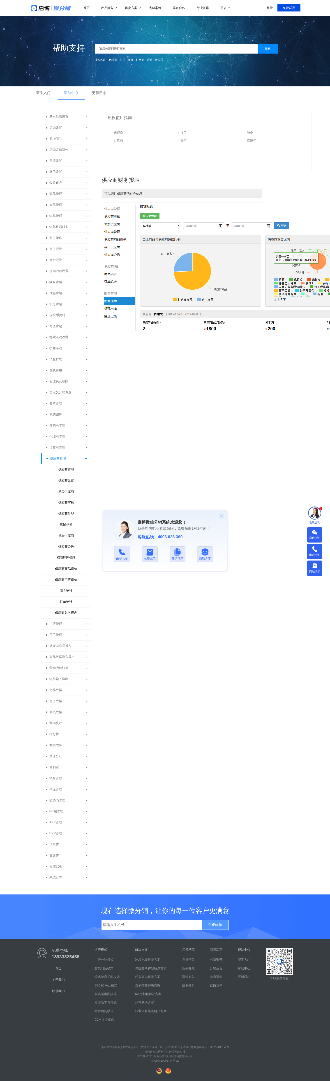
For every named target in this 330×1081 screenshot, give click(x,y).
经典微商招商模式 (107, 977)
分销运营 (216, 968)
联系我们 (58, 991)
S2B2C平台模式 (106, 985)
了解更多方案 (279, 978)
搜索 (268, 48)
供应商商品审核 (66, 568)
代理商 (113, 59)
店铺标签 (66, 524)
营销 (149, 59)
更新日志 (99, 93)
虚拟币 (159, 59)
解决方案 (131, 8)
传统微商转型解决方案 (151, 968)
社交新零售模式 (106, 1002)
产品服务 (107, 8)
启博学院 (188, 960)
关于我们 (58, 980)
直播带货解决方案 (147, 985)
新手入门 (43, 93)
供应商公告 (66, 546)
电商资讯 (216, 960)
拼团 (122, 59)
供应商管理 (66, 469)
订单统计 (66, 602)
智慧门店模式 (104, 968)
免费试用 (289, 8)
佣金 (130, 59)
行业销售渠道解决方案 (151, 1011)
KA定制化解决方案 (148, 994)
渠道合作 (179, 8)
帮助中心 (71, 93)
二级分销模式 (104, 960)
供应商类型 (66, 513)
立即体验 (215, 925)
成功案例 (155, 8)
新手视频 (188, 968)
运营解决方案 (144, 1002)
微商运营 (216, 977)
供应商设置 (66, 480)
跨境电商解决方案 (147, 960)
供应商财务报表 (66, 613)
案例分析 (188, 985)
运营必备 (188, 977)
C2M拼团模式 (104, 1019)
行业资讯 (202, 8)
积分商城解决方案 (147, 977)
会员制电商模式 (106, 994)
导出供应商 (66, 535)
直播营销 (216, 985)
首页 (86, 8)
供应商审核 (66, 502)
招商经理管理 (66, 557)
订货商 (140, 59)
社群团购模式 (104, 1011)
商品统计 (66, 590)
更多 (223, 8)
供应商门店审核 (66, 579)
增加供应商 (66, 491)
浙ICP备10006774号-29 (165, 1060)
